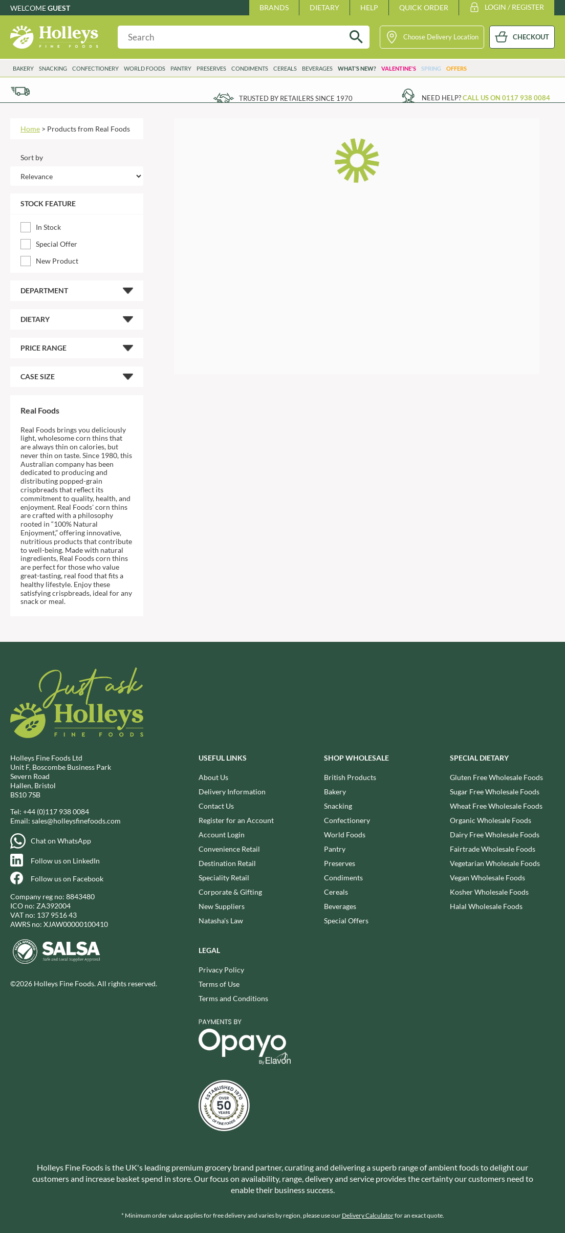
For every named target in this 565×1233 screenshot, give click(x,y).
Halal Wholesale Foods (486, 906)
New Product (57, 260)
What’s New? (357, 68)
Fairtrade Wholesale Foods (492, 849)
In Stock (48, 227)
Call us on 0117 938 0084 (506, 98)
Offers (456, 68)
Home (30, 128)
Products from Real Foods (88, 128)
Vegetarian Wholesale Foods (495, 863)
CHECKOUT (531, 37)
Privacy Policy (221, 969)
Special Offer (56, 244)
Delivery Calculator (368, 1215)
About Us (213, 777)
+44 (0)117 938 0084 (56, 811)
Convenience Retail (229, 849)
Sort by (31, 157)
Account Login (222, 834)
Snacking (53, 68)
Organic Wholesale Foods (490, 820)
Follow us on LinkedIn (65, 860)
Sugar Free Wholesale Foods (494, 791)
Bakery (23, 68)
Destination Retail (227, 863)
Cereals (285, 68)
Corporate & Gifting (230, 892)
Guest (59, 8)
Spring (431, 68)
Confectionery (95, 68)
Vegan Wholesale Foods (487, 877)
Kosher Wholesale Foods (489, 892)
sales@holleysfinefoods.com (76, 820)
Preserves (211, 68)
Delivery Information (232, 791)
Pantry (180, 68)
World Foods (144, 68)
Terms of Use (219, 984)
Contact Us (216, 806)
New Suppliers (222, 906)
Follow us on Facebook (67, 878)
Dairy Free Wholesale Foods (494, 834)
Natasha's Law (221, 920)
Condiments (249, 68)
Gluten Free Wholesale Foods (496, 777)
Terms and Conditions (233, 998)
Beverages (317, 68)
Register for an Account (236, 820)
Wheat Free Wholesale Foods (496, 806)
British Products (350, 777)
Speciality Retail (224, 877)
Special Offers (346, 920)
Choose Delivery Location (441, 37)
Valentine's (398, 68)
